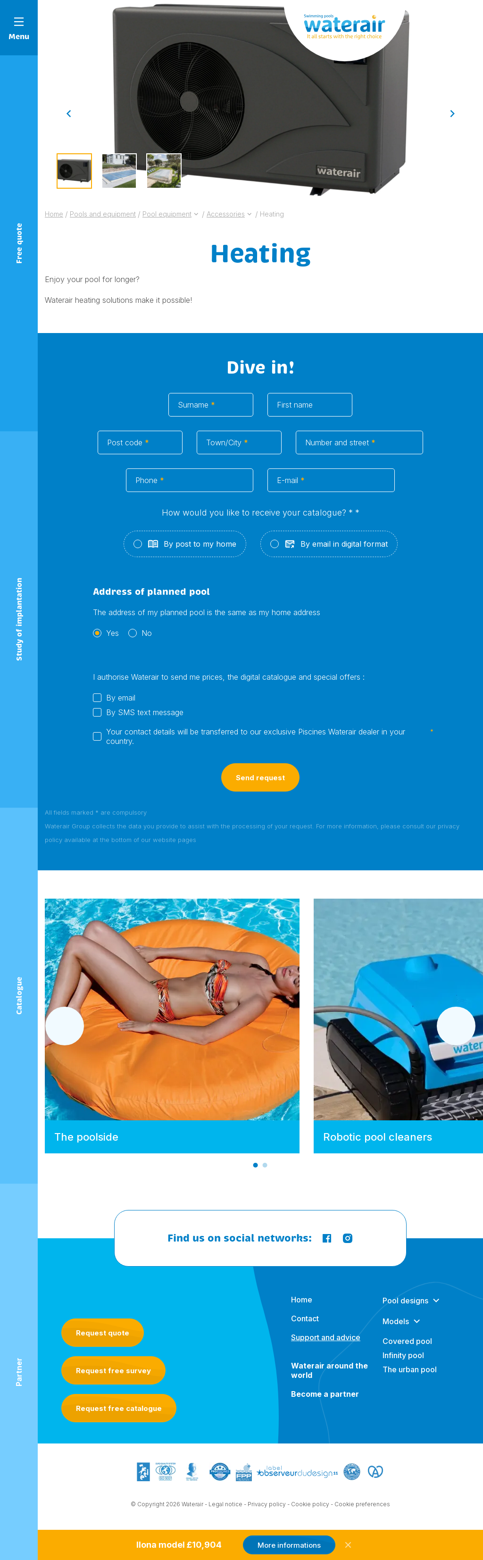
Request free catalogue (119, 1408)
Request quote (102, 1332)
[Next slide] (452, 113)
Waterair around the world (329, 1379)
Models (396, 1330)
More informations (289, 1545)
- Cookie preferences (360, 1506)
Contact (305, 1328)
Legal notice (225, 1506)
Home (301, 1309)
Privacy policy (267, 1506)
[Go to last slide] (68, 113)
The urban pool (410, 1379)
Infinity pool (403, 1364)
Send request (260, 788)
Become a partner (325, 1403)
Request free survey (113, 1370)
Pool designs (405, 1310)
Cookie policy (310, 1506)
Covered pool (407, 1350)
